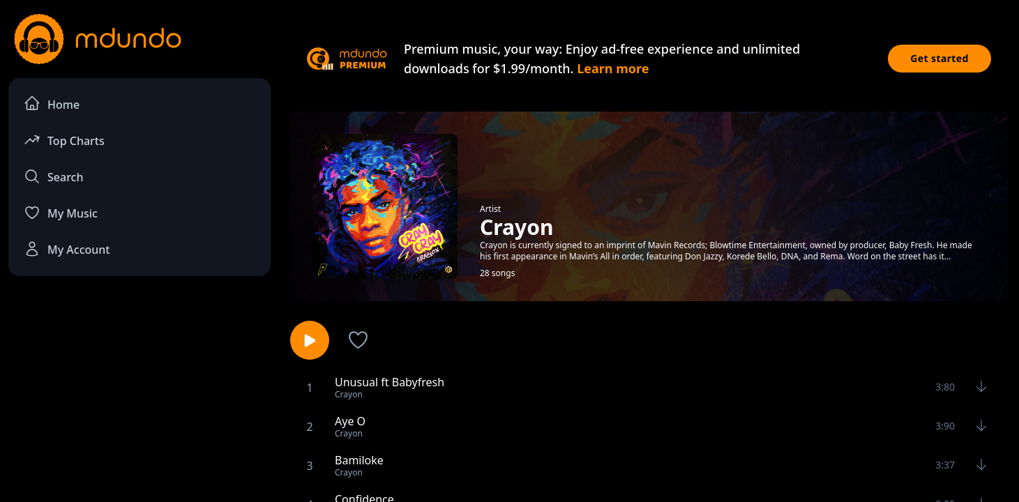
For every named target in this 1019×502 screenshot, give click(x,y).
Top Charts (64, 140)
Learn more (613, 68)
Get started (939, 58)
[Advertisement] (139, 401)
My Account (67, 249)
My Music (61, 212)
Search (53, 176)
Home (52, 103)
